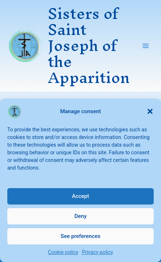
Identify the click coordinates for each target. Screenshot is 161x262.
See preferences (80, 236)
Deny (80, 216)
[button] (150, 111)
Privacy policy (97, 252)
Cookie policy (63, 252)
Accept (80, 196)
